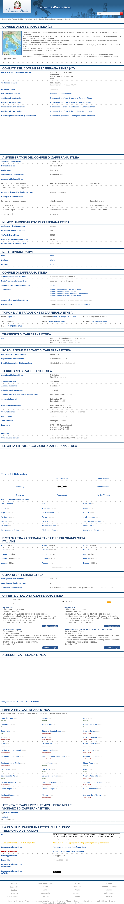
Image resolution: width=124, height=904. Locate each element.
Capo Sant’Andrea (90, 789)
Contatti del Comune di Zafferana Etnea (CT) (38, 68)
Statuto (53, 285)
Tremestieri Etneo (49, 526)
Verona (45, 559)
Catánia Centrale (90, 737)
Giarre (32, 42)
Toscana (109, 883)
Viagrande (5, 512)
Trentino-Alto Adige (109, 887)
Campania (14, 893)
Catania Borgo (89, 731)
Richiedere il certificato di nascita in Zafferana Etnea (71, 98)
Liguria (45, 890)
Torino (3, 550)
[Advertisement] (62, 135)
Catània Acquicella (90, 776)
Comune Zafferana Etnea (47, 19)
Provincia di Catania (31, 19)
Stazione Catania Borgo (51, 731)
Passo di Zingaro (48, 789)
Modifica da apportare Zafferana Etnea (68, 851)
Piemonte (77, 887)
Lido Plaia (46, 769)
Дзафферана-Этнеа (57, 321)
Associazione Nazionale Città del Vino (65, 292)
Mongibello (46, 725)
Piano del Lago (7, 718)
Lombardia (45, 893)
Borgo (3, 737)
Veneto (109, 896)
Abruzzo (14, 884)
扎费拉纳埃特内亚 (15, 326)
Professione (17, 599)
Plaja (85, 769)
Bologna (4, 554)
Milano (44, 545)
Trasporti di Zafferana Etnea (26, 334)
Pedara (86, 508)
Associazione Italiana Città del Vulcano (65, 290)
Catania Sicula (48, 750)
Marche (45, 896)
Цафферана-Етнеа (99, 321)
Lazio (46, 887)
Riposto (86, 512)
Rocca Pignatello (90, 725)
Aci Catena (5, 517)
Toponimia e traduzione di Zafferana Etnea (37, 312)
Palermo (45, 550)
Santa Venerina (52, 40)
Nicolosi (45, 521)
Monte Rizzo (88, 763)
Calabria (14, 890)
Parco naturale (6, 304)
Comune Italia (6, 19)
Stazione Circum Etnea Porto (53, 757)
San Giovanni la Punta (92, 521)
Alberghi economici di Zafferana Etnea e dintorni (20, 701)
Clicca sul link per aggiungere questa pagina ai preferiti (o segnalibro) (81, 843)
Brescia (86, 563)
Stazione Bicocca (8, 795)
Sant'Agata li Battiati (91, 530)
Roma (3, 545)
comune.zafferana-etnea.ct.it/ (61, 94)
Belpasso (6, 819)
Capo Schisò (6, 769)
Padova (45, 563)
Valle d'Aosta (109, 893)
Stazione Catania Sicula (10, 763)
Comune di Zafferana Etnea (24, 272)
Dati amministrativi (17, 251)
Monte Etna (5, 725)
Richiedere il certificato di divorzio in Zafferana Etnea (71, 111)
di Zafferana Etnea (54, 7)
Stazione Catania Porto (10, 757)
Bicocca (45, 795)
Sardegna (77, 893)
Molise (77, 883)
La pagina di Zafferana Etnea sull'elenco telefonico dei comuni (36, 829)
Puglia (77, 890)
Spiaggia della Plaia (50, 776)
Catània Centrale (90, 744)
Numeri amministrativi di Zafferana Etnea (36, 222)
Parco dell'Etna (56, 48)
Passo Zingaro (6, 789)
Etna (85, 718)
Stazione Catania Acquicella (94, 782)
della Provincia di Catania (63, 32)
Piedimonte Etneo (49, 530)
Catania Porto (88, 750)
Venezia (86, 559)
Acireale (45, 517)
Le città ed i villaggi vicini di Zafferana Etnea (39, 445)
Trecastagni (64, 40)
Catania (53, 264)
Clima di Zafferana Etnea (22, 574)
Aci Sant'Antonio (77, 40)
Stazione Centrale (90, 757)
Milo (43, 504)
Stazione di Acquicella (51, 782)
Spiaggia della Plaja (8, 776)
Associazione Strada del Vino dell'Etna (65, 296)
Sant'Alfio (87, 504)
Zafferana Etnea (29, 32)
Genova (86, 550)
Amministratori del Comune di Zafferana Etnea (40, 157)
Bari (84, 554)
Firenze (45, 554)
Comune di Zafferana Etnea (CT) (28, 26)
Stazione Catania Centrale (11, 750)
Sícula (3, 744)
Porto (44, 737)
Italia (52, 256)
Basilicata (14, 887)
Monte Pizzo (47, 763)
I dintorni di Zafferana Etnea (26, 709)
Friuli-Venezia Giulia (45, 883)
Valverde (4, 526)
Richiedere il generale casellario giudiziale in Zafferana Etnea (74, 116)
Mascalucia (87, 526)
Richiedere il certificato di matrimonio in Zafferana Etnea (72, 107)
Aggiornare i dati (9, 59)
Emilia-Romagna (14, 897)
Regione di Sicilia (17, 19)
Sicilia (52, 260)
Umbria (109, 890)
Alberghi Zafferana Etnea (24, 654)
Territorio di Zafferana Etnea (27, 371)
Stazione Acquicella (8, 782)
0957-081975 (55, 83)
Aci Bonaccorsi (89, 517)
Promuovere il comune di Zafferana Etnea (69, 847)
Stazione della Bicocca (92, 795)
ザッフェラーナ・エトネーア (64, 317)
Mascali (4, 521)
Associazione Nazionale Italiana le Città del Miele (70, 294)
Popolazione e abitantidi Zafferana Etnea (36, 350)
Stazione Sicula (48, 744)
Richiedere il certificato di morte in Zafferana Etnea (70, 102)
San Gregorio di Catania (10, 530)
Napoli (85, 545)
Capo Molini (5, 731)
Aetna (44, 718)
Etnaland (4, 817)
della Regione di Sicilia (85, 32)
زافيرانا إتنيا (11, 317)
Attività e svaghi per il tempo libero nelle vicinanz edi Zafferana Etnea (37, 807)
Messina (4, 563)
